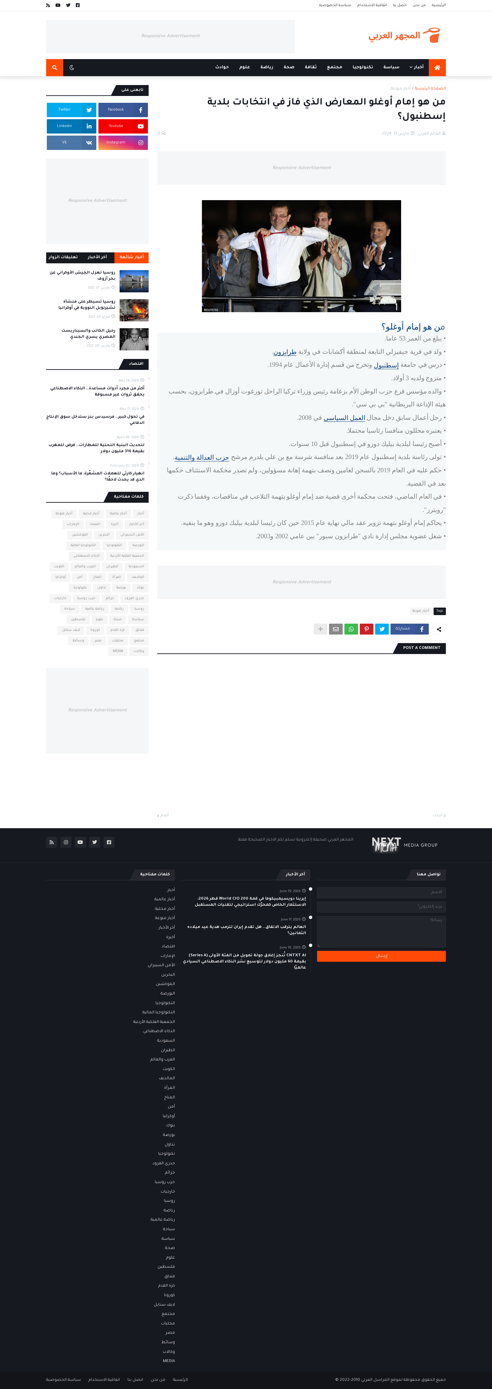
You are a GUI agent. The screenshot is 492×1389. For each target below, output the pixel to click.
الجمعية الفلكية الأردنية (127, 556)
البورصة (138, 545)
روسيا (139, 609)
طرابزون (285, 352)
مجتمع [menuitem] (334, 67)
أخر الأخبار (136, 524)
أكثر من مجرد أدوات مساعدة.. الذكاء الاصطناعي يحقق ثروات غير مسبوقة (97, 392)
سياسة (138, 620)
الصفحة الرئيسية (430, 89)
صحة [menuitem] (289, 67)
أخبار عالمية (118, 514)
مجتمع (139, 641)
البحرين (104, 535)
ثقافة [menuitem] (311, 67)
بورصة (121, 588)
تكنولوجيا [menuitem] (363, 67)
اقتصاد (95, 524)
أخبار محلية (91, 514)
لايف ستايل (71, 630)
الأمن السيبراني (132, 535)
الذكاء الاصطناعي (86, 556)
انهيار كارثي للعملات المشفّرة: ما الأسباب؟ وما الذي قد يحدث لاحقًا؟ (98, 477)
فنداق (139, 630)
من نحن (419, 5)
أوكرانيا (60, 577)
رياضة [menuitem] (266, 67)
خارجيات (60, 598)
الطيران (112, 567)
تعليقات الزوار (63, 257)
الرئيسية (439, 5)
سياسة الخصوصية (335, 5)
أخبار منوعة (401, 89)
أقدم (165, 816)
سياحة (70, 609)
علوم (99, 620)
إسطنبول (386, 365)
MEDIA (118, 651)
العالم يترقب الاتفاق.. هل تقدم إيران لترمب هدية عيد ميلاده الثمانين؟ (246, 930)
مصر (98, 641)
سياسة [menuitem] (391, 67)
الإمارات (73, 524)
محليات (117, 641)
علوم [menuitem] (244, 67)
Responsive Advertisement (170, 36)
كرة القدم (118, 630)
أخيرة (115, 524)
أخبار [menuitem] (419, 67)
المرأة (116, 577)
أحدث (437, 816)
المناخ (97, 577)
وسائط (78, 641)
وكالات (139, 651)
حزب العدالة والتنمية (202, 457)
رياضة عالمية (94, 609)
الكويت (59, 567)
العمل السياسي (344, 417)
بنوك (140, 588)
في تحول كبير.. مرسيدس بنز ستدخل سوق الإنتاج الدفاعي (95, 420)
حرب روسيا (86, 598)
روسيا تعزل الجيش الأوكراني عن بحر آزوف (82, 276)
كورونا (95, 630)
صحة (118, 620)
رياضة (119, 609)
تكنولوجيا (80, 588)
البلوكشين (80, 535)
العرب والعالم (85, 567)
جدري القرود (134, 598)
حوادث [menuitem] (222, 67)
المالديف (138, 577)
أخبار (140, 514)
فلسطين (78, 620)
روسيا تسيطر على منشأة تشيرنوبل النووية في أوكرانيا (86, 305)
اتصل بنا (400, 5)
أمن (79, 577)
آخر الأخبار (97, 257)
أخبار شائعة (132, 257)
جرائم (110, 598)
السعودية (136, 567)
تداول (101, 588)
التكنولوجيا (114, 545)
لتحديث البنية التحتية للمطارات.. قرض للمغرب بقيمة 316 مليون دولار (97, 448)
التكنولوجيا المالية (83, 545)
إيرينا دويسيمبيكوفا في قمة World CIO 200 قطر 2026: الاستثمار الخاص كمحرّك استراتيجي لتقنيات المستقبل (250, 902)
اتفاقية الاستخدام (372, 5)
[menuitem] (437, 67)
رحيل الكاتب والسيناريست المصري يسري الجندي (88, 334)
